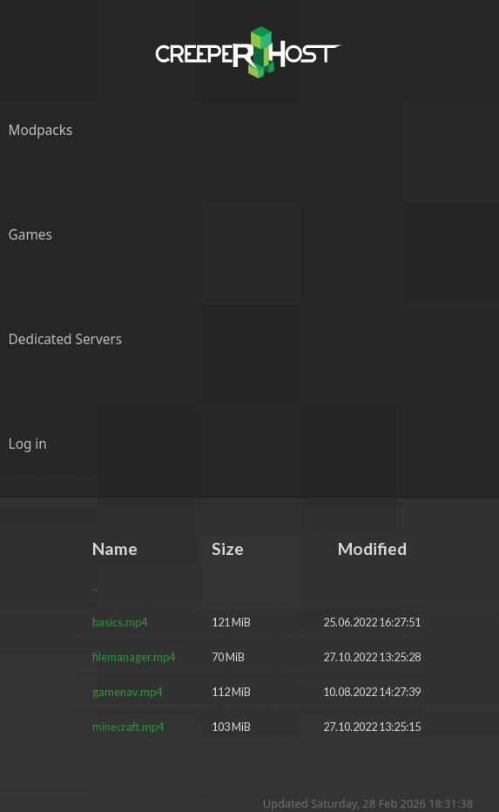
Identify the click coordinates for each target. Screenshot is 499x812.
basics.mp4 (119, 622)
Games (30, 235)
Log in (28, 444)
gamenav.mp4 (127, 692)
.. (95, 586)
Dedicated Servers (66, 339)
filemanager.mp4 (133, 657)
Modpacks (41, 130)
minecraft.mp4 (128, 727)
